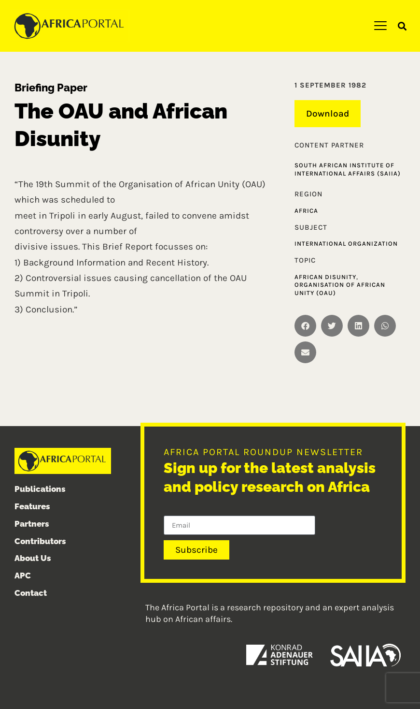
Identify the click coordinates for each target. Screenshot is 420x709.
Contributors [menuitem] (40, 541)
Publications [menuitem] (40, 489)
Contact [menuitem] (30, 593)
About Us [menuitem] (32, 558)
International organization (346, 243)
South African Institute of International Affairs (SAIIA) (347, 169)
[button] (402, 26)
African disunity (325, 277)
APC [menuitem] (22, 575)
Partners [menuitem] (31, 524)
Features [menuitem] (32, 506)
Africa (306, 210)
